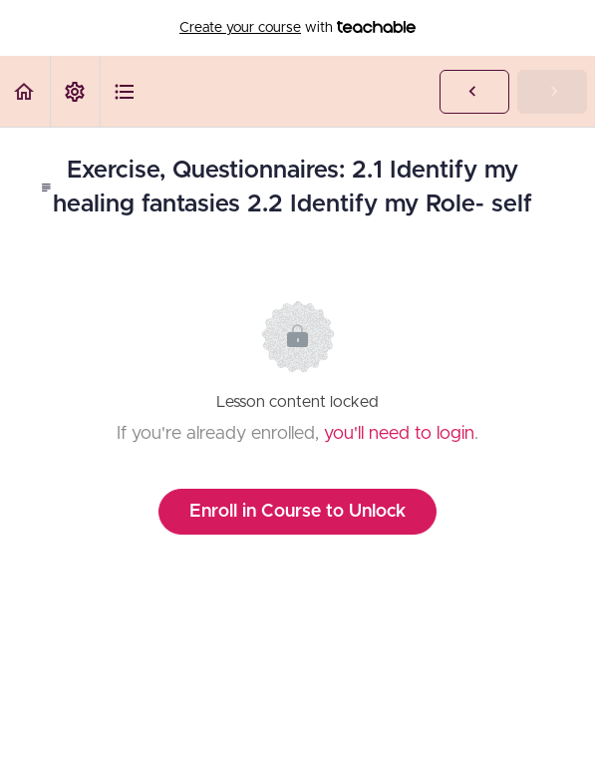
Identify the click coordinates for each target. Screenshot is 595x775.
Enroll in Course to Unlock (297, 512)
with (297, 28)
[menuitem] (75, 91)
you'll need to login (399, 434)
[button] (25, 91)
